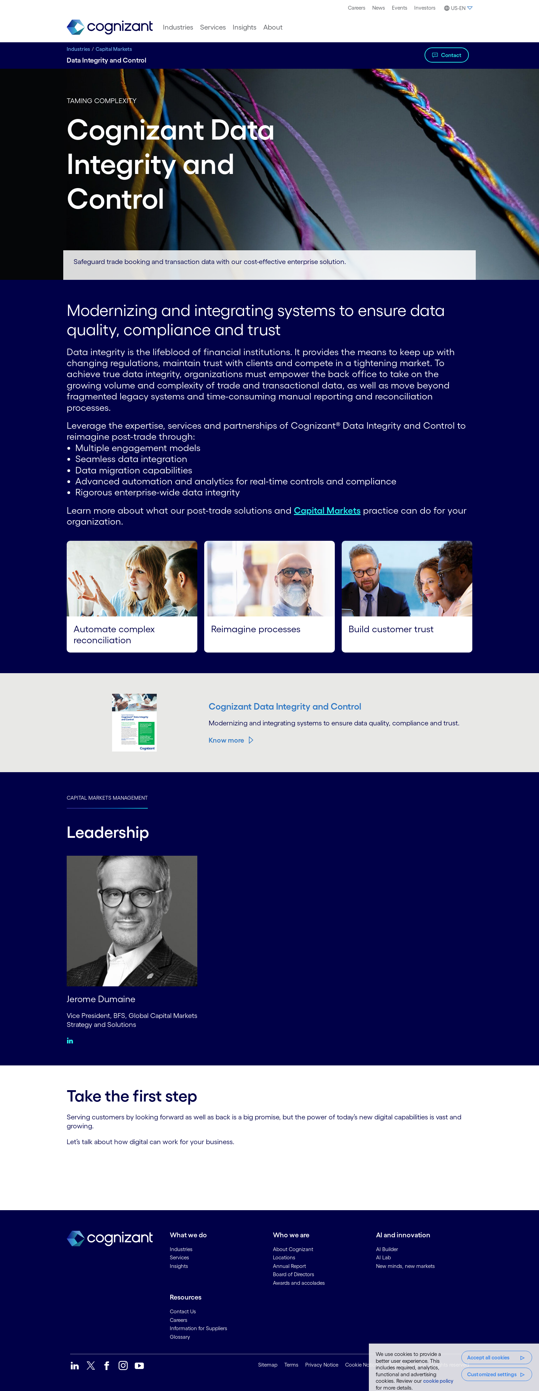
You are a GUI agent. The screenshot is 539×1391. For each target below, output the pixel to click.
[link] (110, 27)
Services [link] (179, 1257)
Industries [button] (178, 27)
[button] (457, 8)
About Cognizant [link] (293, 1249)
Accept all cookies (488, 1357)
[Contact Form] (269, 1170)
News (378, 8)
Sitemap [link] (267, 1365)
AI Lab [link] (383, 1257)
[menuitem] (356, 8)
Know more (226, 740)
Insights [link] (179, 1266)
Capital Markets (114, 49)
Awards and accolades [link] (299, 1282)
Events (399, 8)
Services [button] (213, 27)
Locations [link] (284, 1257)
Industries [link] (181, 1249)
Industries (78, 49)
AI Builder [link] (387, 1249)
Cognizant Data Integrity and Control (288, 706)
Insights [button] (244, 27)
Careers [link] (178, 1320)
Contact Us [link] (183, 1311)
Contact (451, 55)
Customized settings (492, 1374)
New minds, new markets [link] (405, 1266)
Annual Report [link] (289, 1266)
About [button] (273, 27)
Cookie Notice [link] (361, 1365)
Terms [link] (291, 1365)
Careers (356, 8)
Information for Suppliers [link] (198, 1328)
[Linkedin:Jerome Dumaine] (72, 1040)
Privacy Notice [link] (321, 1365)
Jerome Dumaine (102, 998)
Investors (425, 8)
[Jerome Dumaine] (132, 920)
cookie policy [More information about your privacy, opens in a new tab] (438, 1381)
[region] (454, 1367)
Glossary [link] (180, 1336)
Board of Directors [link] (293, 1274)
